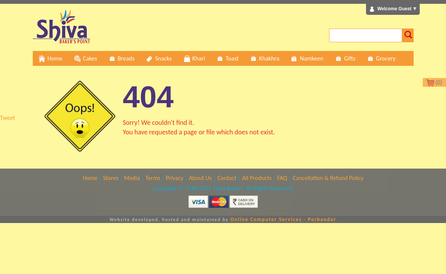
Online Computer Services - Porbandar (283, 219)
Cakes (85, 58)
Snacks (159, 58)
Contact (227, 178)
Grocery (381, 58)
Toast (227, 58)
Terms (152, 178)
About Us (200, 178)
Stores (111, 178)
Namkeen (307, 58)
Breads (121, 58)
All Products (257, 178)
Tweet (7, 117)
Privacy (174, 178)
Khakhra (264, 58)
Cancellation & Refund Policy (328, 178)
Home (50, 58)
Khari (194, 58)
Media (132, 178)
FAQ (282, 178)
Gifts (345, 58)
